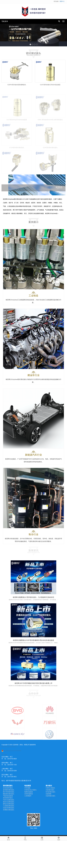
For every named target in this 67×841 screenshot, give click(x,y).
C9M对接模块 (28, 794)
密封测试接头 (8, 785)
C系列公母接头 (50, 788)
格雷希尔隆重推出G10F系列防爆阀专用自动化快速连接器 (33, 640)
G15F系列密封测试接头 (50, 152)
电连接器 (27, 785)
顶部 (58, 838)
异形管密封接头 (8, 798)
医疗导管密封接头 (8, 792)
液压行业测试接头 (8, 802)
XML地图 (4, 755)
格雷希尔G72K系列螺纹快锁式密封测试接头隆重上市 (33, 683)
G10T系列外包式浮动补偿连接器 (17, 124)
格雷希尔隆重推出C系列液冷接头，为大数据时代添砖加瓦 (33, 597)
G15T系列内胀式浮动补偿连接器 (50, 84)
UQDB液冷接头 (50, 796)
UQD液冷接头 (50, 790)
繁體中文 (62, 1)
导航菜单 (5, 21)
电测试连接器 (28, 792)
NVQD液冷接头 (50, 792)
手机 (25, 838)
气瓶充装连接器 (8, 796)
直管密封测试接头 (8, 790)
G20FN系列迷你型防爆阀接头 (16, 84)
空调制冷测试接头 (8, 810)
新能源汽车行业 (33, 454)
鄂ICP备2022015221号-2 (9, 746)
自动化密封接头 (8, 788)
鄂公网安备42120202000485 (11, 750)
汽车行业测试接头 (8, 800)
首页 (8, 838)
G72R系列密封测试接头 (16, 152)
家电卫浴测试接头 (8, 804)
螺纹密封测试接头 (8, 794)
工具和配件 (27, 796)
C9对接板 (27, 788)
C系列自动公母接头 (30, 790)
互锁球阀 (48, 794)
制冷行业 (33, 534)
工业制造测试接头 (8, 806)
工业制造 (33, 295)
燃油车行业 (33, 375)
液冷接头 (49, 785)
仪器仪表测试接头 (8, 808)
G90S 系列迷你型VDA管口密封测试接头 (50, 124)
